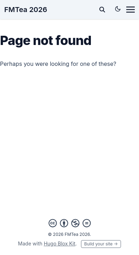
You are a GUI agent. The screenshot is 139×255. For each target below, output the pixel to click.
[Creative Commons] (69, 223)
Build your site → (101, 243)
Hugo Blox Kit (59, 243)
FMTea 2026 (25, 9)
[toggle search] (102, 9)
